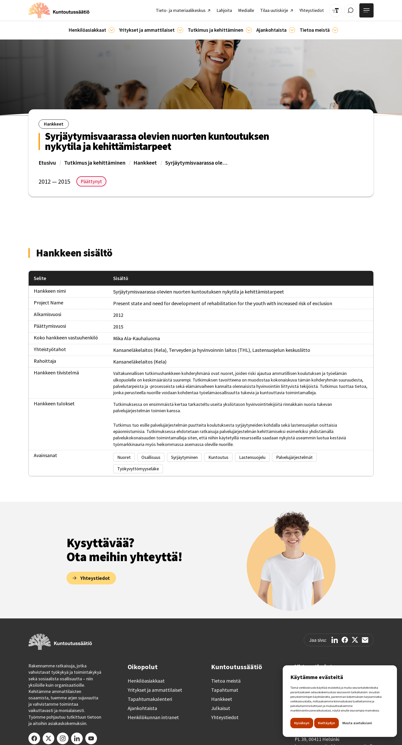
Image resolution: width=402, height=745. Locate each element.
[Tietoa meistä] (326, 28)
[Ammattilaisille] (181, 28)
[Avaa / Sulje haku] (353, 9)
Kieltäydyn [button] (326, 723)
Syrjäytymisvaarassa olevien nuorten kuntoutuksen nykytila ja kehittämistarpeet (197, 160)
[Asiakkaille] (117, 28)
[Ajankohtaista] (245, 28)
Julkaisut (220, 706)
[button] (98, 28)
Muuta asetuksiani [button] (357, 723)
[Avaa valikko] (367, 9)
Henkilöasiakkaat (146, 678)
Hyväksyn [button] (301, 723)
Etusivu (47, 160)
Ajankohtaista (142, 706)
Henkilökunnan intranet (153, 715)
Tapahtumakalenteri (150, 697)
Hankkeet (145, 160)
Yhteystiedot (225, 715)
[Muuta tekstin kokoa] (338, 9)
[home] (55, 9)
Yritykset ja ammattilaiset (155, 687)
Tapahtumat (224, 687)
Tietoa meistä (226, 678)
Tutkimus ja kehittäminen (94, 160)
